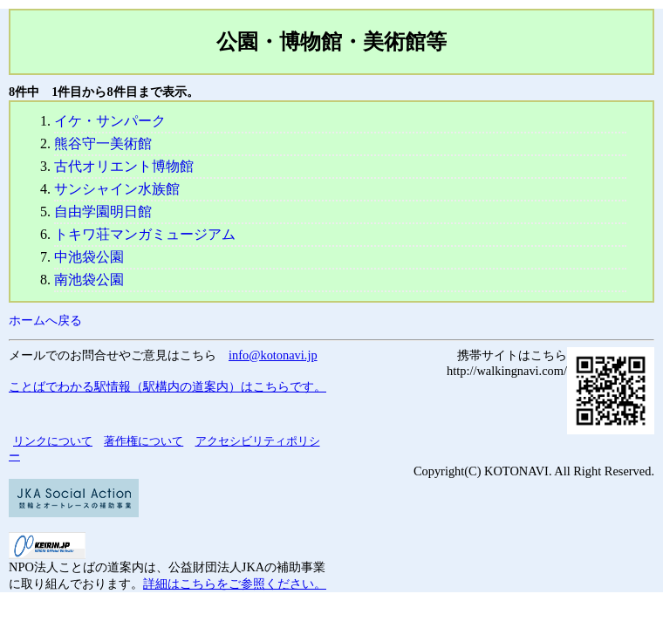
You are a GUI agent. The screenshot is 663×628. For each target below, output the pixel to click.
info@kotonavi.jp (273, 355)
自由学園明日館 (103, 211)
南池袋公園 (89, 279)
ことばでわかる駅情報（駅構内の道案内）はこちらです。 (167, 386)
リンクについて (52, 440)
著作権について (143, 440)
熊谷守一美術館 (103, 143)
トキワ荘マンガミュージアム (145, 234)
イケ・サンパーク (110, 120)
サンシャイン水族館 (117, 188)
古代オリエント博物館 (124, 166)
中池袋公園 (89, 256)
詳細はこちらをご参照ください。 (234, 583)
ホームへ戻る (45, 320)
